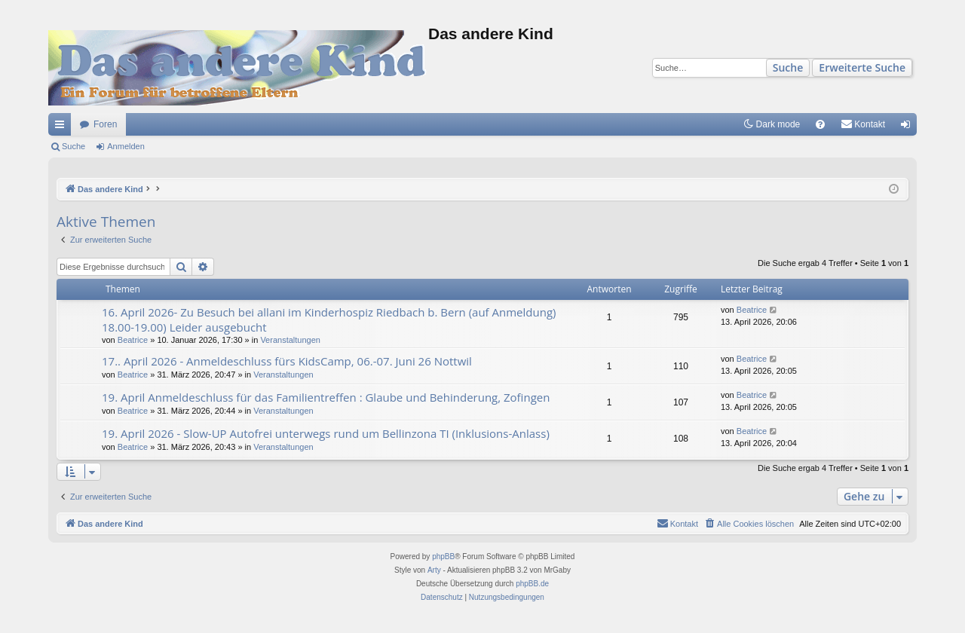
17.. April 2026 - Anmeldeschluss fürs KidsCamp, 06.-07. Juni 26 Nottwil (287, 360)
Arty (434, 570)
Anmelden (126, 146)
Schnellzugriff (62, 127)
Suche (788, 67)
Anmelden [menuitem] (909, 127)
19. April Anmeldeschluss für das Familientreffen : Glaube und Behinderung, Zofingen (326, 397)
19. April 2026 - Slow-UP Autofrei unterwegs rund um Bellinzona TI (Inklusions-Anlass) (326, 433)
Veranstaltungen (290, 339)
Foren (105, 124)
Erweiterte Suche (862, 67)
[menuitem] (820, 124)
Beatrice (133, 339)
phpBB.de (532, 583)
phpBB (443, 556)
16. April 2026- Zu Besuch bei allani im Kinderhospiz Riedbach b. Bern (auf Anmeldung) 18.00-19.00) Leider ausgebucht (329, 319)
